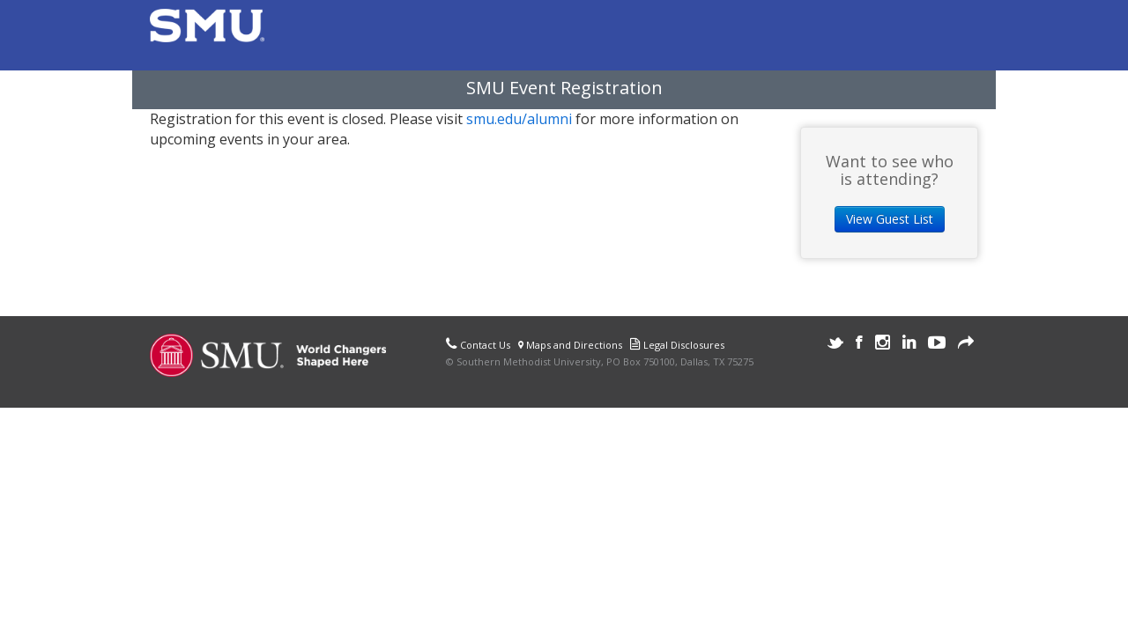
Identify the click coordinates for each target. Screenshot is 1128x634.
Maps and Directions (570, 344)
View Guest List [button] (889, 218)
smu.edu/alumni (519, 119)
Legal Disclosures (683, 344)
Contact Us (485, 344)
